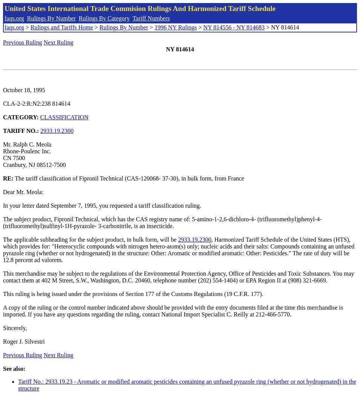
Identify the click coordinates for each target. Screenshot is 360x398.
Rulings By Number (51, 18)
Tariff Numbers (151, 18)
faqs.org (14, 18)
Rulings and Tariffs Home (62, 27)
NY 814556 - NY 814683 (234, 27)
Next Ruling (59, 42)
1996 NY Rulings (176, 27)
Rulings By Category (104, 18)
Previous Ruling (22, 42)
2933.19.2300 (57, 131)
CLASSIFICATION (64, 117)
